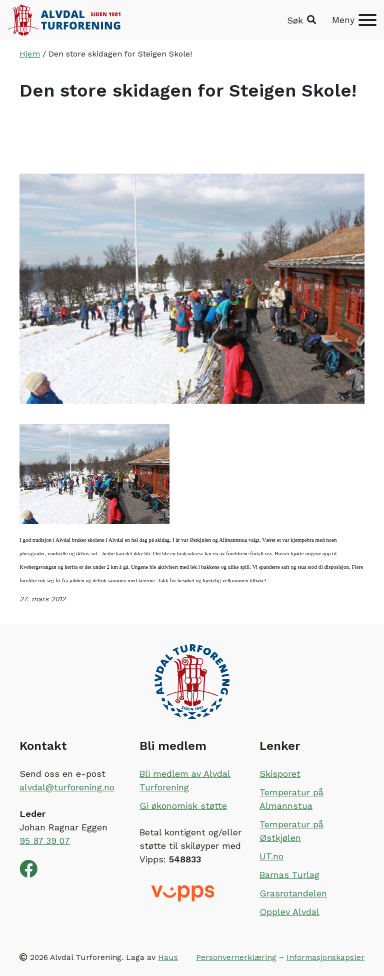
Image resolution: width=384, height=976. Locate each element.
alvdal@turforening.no (67, 787)
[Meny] (354, 20)
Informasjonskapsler (325, 957)
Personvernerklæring (236, 957)
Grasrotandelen (293, 893)
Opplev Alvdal (290, 911)
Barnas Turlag (290, 874)
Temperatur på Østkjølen (292, 831)
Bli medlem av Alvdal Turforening (185, 780)
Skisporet (280, 773)
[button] (301, 20)
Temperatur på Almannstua (292, 799)
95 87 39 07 (45, 840)
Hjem (30, 54)
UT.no (272, 856)
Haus (168, 957)
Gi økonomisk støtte (183, 805)
